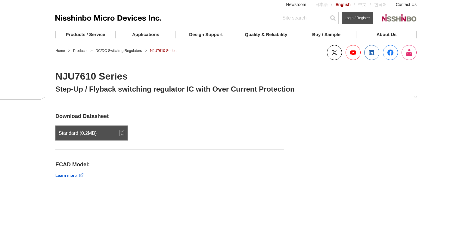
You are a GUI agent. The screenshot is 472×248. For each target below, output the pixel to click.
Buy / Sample (326, 34)
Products (80, 51)
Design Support (206, 34)
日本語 (321, 4)
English (343, 4)
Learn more (66, 175)
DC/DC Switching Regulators (118, 51)
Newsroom (296, 4)
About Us (387, 34)
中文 (362, 4)
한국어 (380, 4)
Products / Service (85, 34)
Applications (145, 34)
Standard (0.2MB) (78, 133)
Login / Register (357, 18)
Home (60, 51)
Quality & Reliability (266, 34)
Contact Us (406, 4)
